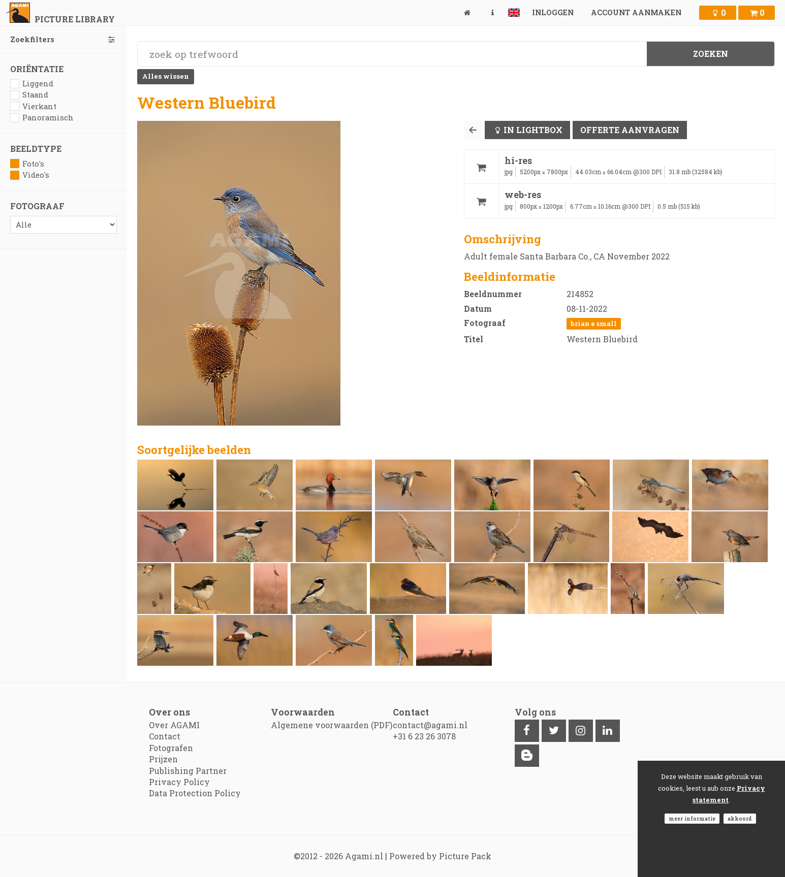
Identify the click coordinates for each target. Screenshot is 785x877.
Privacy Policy (179, 781)
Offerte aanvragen (629, 129)
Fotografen (171, 747)
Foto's (27, 164)
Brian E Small (594, 323)
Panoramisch (42, 117)
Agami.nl (364, 856)
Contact (164, 736)
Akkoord (740, 818)
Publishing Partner (188, 770)
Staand (29, 95)
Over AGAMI (174, 725)
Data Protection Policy (195, 793)
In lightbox (533, 129)
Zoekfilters (63, 39)
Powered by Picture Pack (440, 856)
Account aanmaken (636, 12)
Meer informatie (692, 818)
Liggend (31, 83)
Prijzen (163, 759)
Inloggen (553, 12)
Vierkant (33, 106)
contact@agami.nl (430, 725)
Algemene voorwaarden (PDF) (331, 725)
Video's (29, 175)
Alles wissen (165, 76)
